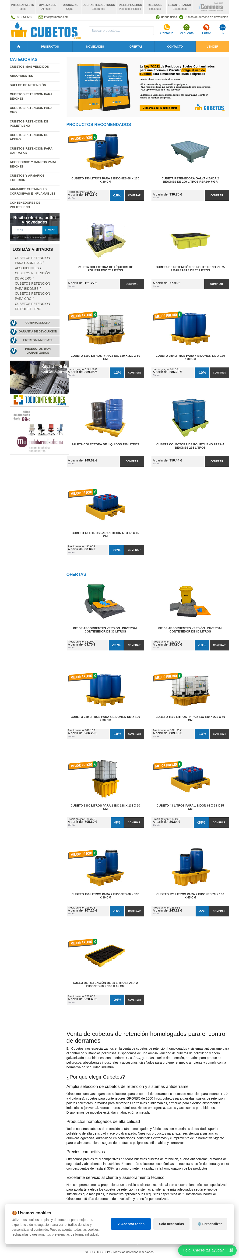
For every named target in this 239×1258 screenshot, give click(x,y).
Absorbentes (21, 75)
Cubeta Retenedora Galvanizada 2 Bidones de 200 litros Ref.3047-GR (190, 180)
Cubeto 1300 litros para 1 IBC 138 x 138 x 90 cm (105, 807)
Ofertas (136, 46)
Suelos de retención (28, 85)
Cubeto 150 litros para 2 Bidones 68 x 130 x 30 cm (105, 180)
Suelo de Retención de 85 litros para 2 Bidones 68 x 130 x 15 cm (105, 984)
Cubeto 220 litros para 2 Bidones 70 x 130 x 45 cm (190, 896)
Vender (212, 46)
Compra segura (37, 323)
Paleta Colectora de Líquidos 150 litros (105, 444)
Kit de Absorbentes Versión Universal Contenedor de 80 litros (190, 630)
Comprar (134, 195)
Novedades (95, 46)
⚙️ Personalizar (209, 1224)
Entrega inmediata (38, 340)
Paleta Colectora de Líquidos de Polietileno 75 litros (105, 269)
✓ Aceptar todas (131, 1224)
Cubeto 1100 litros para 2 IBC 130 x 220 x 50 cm (105, 357)
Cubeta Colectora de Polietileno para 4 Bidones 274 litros (190, 446)
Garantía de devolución (38, 331)
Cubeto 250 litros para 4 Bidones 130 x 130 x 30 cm (190, 357)
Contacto (166, 29)
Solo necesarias (171, 1224)
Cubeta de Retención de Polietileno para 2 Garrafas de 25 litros (190, 269)
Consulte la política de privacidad (29, 237)
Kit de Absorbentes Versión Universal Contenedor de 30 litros (105, 630)
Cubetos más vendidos (29, 66)
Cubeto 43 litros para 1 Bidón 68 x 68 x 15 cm (105, 534)
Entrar (206, 29)
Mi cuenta (186, 29)
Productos (50, 46)
